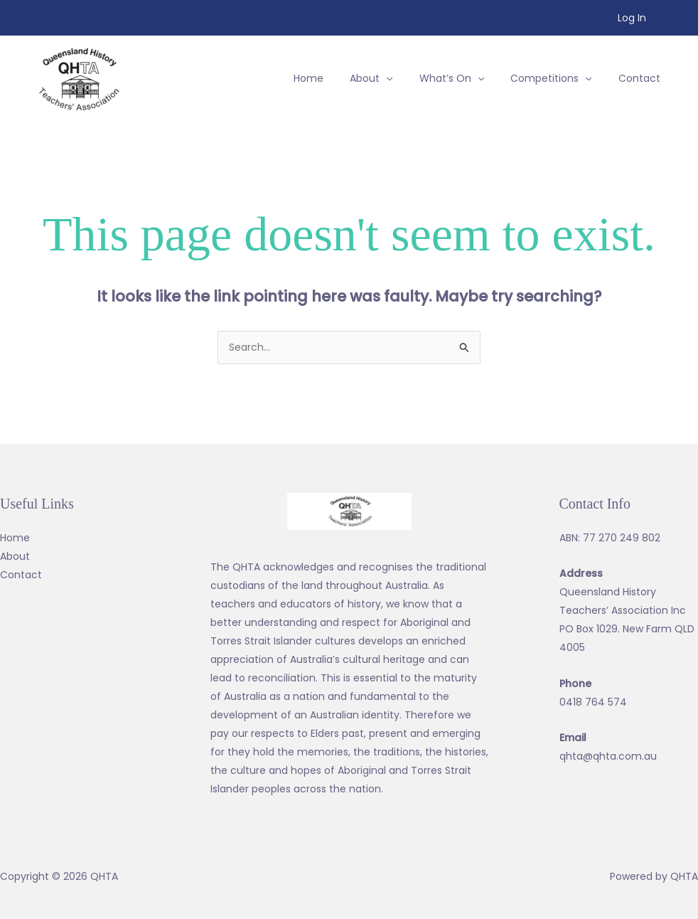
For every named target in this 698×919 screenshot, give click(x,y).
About (15, 556)
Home (15, 538)
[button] (394, 78)
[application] (408, 78)
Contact (21, 575)
